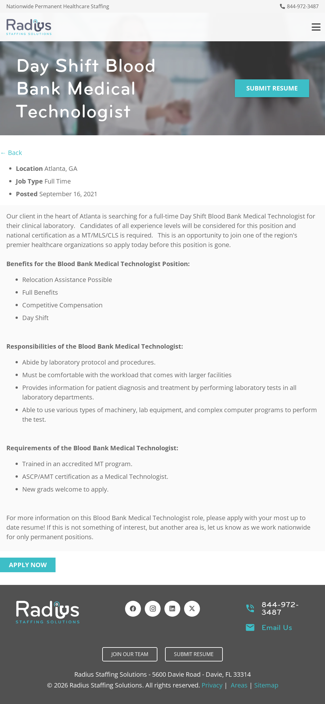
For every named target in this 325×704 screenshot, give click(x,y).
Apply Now (28, 564)
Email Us (277, 627)
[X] (192, 609)
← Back (11, 152)
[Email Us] (253, 627)
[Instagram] (153, 609)
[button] (316, 27)
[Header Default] (28, 27)
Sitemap (266, 685)
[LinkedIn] (172, 609)
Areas (239, 685)
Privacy (212, 685)
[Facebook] (133, 609)
